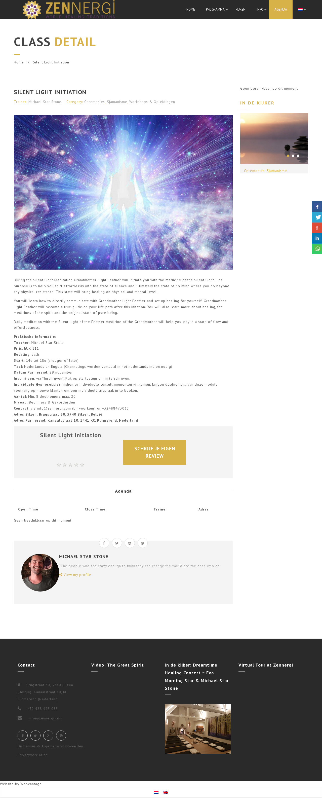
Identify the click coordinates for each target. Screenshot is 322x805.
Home (19, 62)
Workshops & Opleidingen (152, 101)
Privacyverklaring (33, 755)
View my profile (75, 574)
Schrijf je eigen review (155, 452)
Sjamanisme (117, 101)
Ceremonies (94, 101)
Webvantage (31, 784)
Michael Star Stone (44, 101)
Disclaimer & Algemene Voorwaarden (50, 746)
